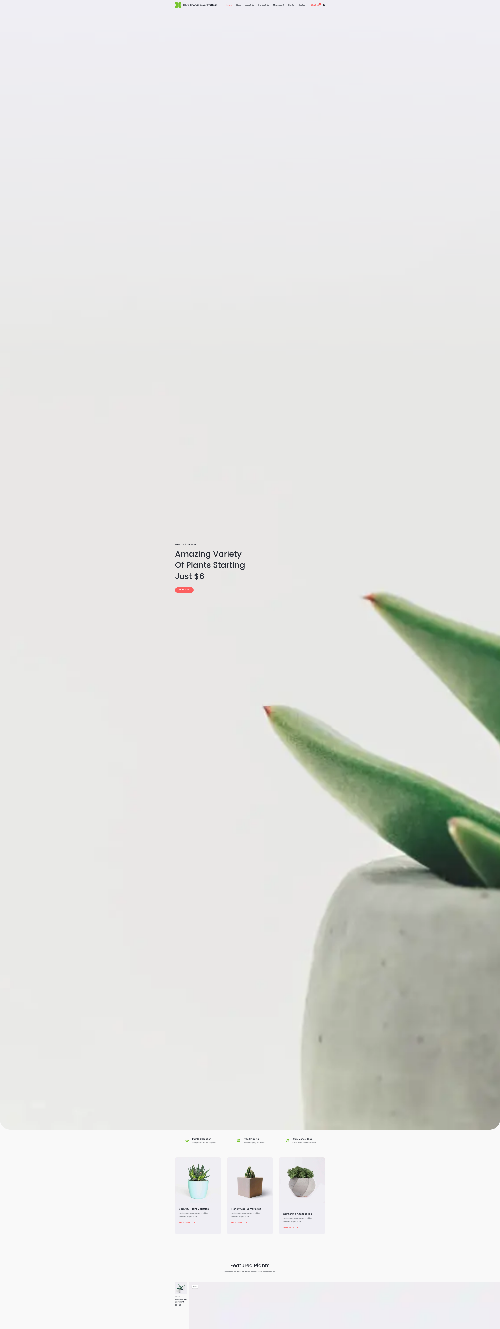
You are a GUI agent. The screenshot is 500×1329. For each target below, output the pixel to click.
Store (241, 5)
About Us (252, 5)
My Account (279, 5)
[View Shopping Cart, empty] (315, 5)
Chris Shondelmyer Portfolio (200, 5)
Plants (292, 5)
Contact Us (265, 5)
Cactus (302, 5)
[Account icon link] (324, 5)
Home (232, 5)
